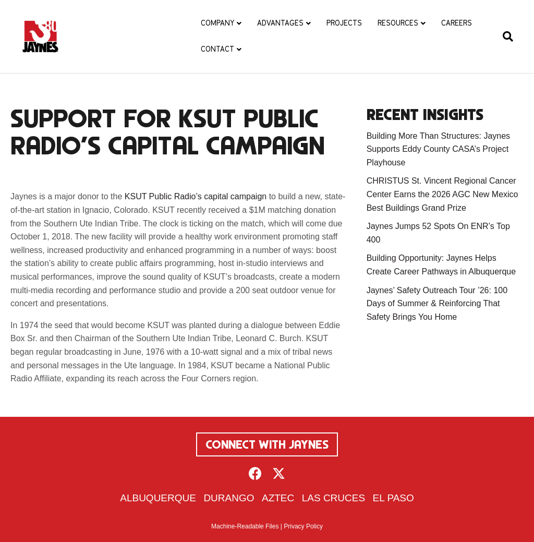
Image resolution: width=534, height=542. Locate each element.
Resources (398, 23)
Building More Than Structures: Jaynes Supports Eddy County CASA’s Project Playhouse (438, 149)
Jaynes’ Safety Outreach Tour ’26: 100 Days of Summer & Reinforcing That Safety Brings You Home (437, 303)
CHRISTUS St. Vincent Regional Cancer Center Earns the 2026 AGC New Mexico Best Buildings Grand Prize (442, 194)
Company (217, 23)
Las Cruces (333, 497)
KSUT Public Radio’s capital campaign (195, 196)
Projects (344, 23)
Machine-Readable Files (244, 526)
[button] (255, 473)
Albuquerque (158, 497)
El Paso (393, 497)
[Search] (504, 37)
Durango (228, 497)
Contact (217, 49)
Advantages (280, 23)
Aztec (278, 497)
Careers (456, 23)
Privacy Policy (303, 526)
